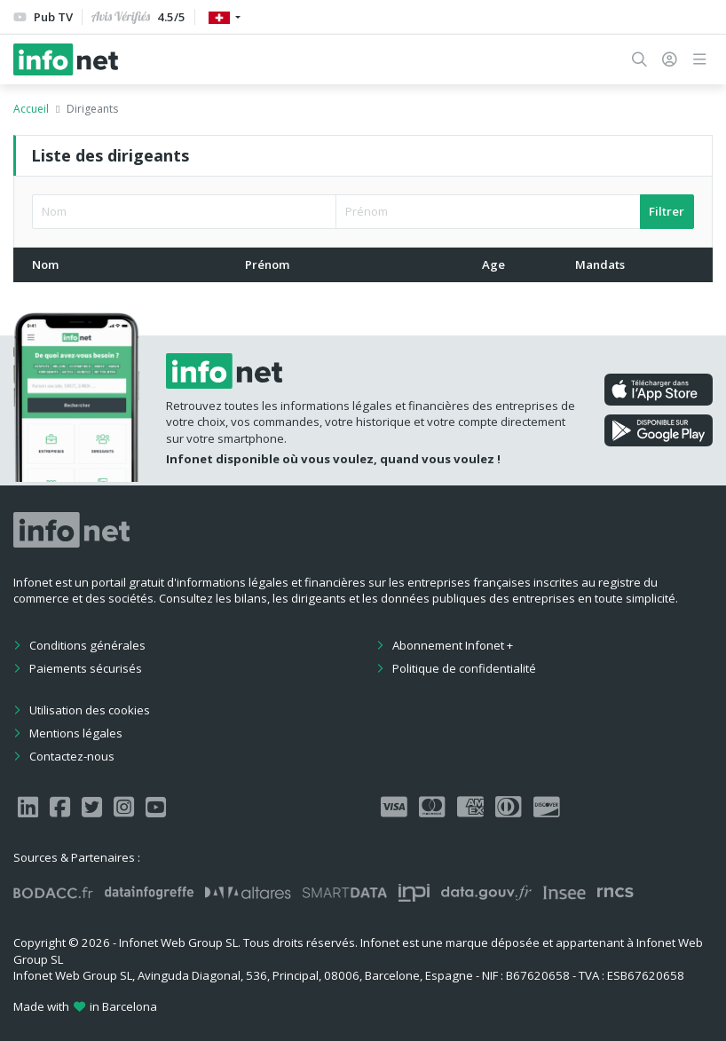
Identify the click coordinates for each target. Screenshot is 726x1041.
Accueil (31, 108)
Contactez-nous (71, 756)
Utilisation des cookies (89, 710)
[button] (639, 59)
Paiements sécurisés (85, 668)
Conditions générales (87, 645)
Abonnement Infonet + (452, 645)
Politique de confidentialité (464, 668)
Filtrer (666, 211)
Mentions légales (75, 733)
